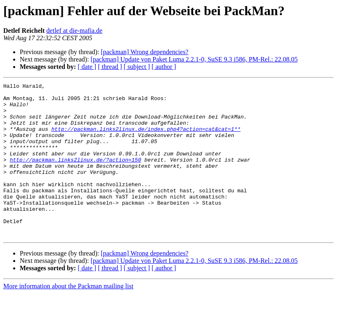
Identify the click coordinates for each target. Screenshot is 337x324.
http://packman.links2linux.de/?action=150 (75, 175)
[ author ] (164, 66)
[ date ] (87, 66)
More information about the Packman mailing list (68, 316)
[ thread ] (110, 66)
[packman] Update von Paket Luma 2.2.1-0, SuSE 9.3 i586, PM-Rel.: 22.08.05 (194, 59)
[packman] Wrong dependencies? (144, 51)
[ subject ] (137, 66)
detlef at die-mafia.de (74, 30)
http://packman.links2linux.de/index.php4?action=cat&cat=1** (145, 138)
